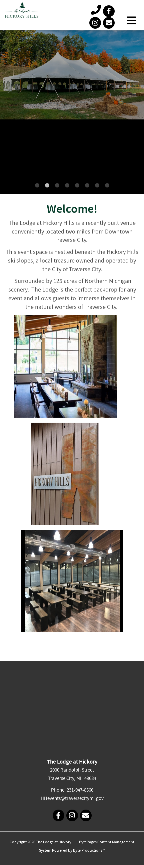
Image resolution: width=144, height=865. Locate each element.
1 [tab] (37, 185)
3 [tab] (57, 185)
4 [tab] (67, 185)
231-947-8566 (80, 790)
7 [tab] (97, 185)
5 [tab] (77, 185)
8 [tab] (107, 185)
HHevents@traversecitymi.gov (72, 798)
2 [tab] (47, 185)
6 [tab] (87, 185)
